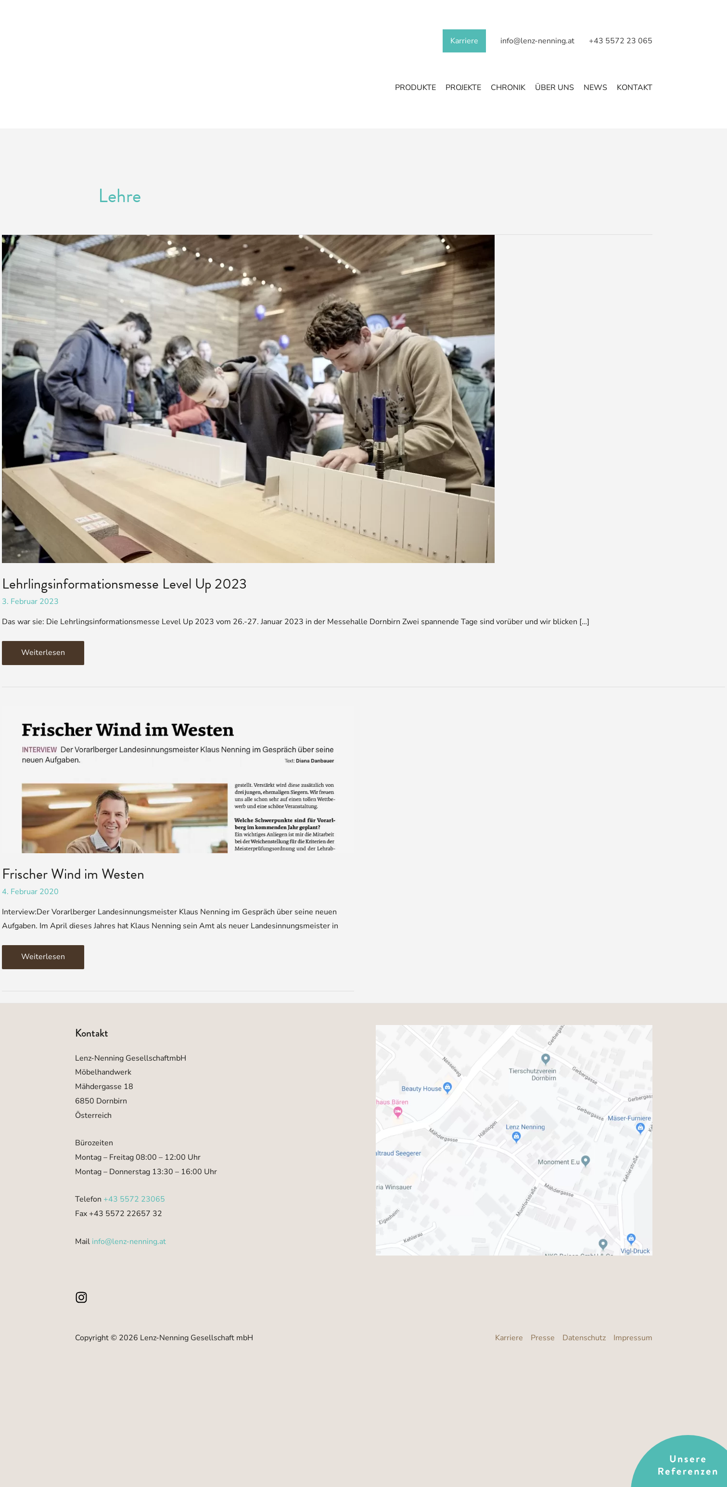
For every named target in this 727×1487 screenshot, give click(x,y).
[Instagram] (81, 1297)
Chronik (508, 88)
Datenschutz (584, 1338)
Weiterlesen (52, 649)
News (595, 88)
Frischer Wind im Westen (73, 874)
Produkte (415, 88)
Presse (543, 1338)
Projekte (463, 88)
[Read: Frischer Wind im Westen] (178, 779)
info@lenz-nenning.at (537, 41)
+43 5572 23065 (134, 1199)
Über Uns (554, 88)
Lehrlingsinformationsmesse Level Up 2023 (124, 583)
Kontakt (634, 88)
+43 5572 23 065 (620, 41)
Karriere (464, 41)
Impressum (632, 1338)
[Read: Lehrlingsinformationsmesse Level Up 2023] (248, 398)
